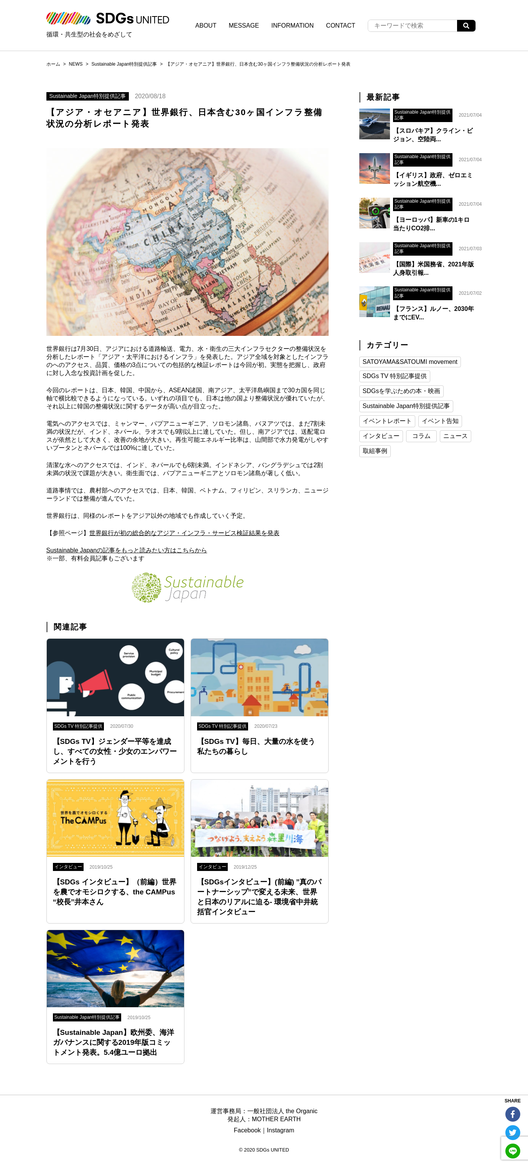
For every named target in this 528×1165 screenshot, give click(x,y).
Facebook (247, 1130)
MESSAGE (244, 25)
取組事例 (375, 451)
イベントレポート (387, 421)
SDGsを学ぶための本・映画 (402, 391)
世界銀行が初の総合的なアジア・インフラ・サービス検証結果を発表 (184, 533)
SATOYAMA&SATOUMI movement (410, 362)
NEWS (76, 64)
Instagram (280, 1130)
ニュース (455, 436)
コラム (421, 436)
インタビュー (381, 436)
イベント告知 (440, 421)
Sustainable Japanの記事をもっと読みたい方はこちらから (126, 550)
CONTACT (340, 25)
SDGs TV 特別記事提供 (395, 376)
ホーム (53, 64)
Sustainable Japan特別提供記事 (124, 64)
